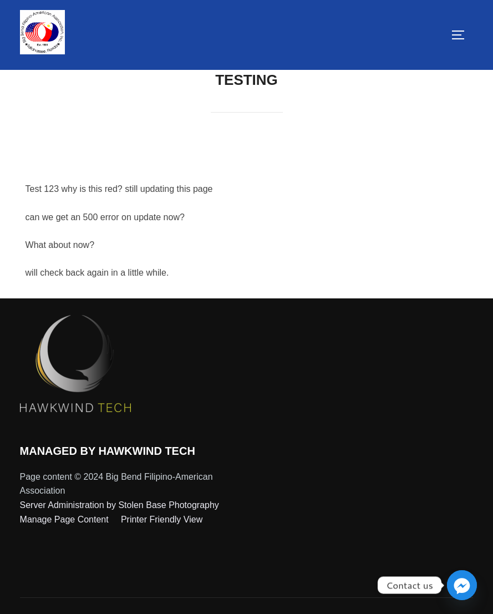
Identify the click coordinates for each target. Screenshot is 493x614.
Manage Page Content (65, 519)
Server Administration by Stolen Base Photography (119, 505)
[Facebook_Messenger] (462, 585)
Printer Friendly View (161, 519)
